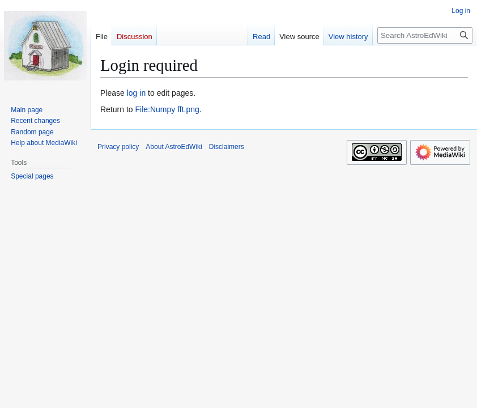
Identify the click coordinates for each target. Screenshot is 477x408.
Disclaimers (226, 147)
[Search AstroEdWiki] (424, 35)
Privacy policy (118, 147)
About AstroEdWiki (174, 147)
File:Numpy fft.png (167, 109)
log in (136, 92)
